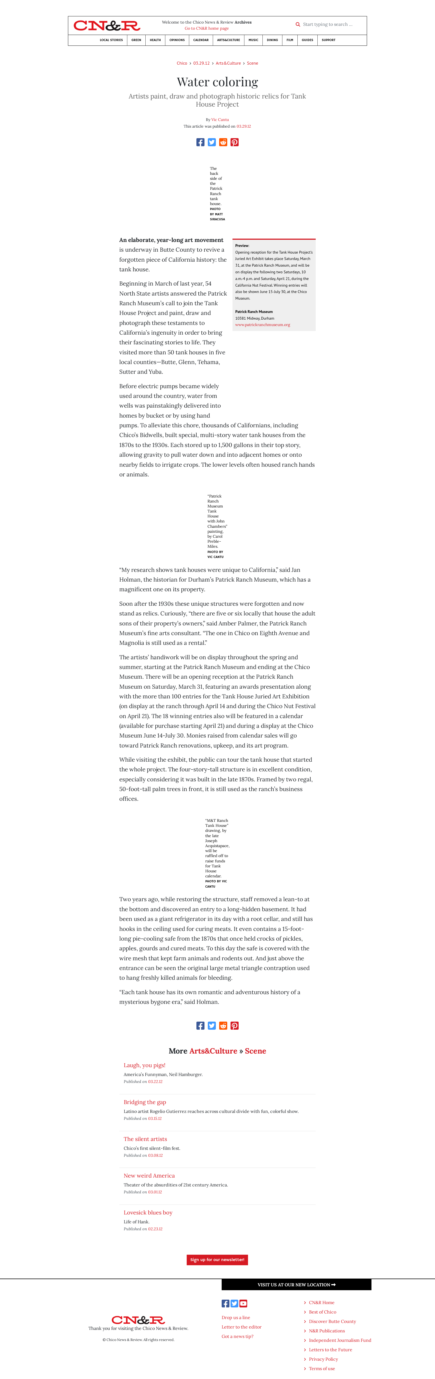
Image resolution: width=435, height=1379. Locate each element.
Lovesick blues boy (148, 1212)
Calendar (201, 40)
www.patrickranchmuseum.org (262, 324)
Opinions (177, 40)
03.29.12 (201, 63)
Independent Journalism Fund (340, 1340)
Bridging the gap (145, 1101)
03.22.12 (155, 1081)
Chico (182, 63)
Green (136, 40)
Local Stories (111, 40)
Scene (252, 63)
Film (290, 40)
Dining (272, 40)
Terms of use (322, 1368)
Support (328, 40)
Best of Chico (322, 1312)
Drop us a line (236, 1317)
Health (155, 40)
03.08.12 (155, 1155)
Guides (307, 40)
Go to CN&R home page (207, 28)
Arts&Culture (228, 40)
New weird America (149, 1175)
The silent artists (145, 1138)
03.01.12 (155, 1191)
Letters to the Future (330, 1349)
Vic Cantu (220, 119)
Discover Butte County (332, 1321)
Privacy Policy (323, 1359)
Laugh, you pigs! (144, 1065)
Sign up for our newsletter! (217, 1260)
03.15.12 (155, 1118)
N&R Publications (327, 1330)
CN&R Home (322, 1302)
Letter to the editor (242, 1327)
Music (253, 40)
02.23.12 (155, 1228)
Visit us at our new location (297, 1284)
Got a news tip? (238, 1336)
